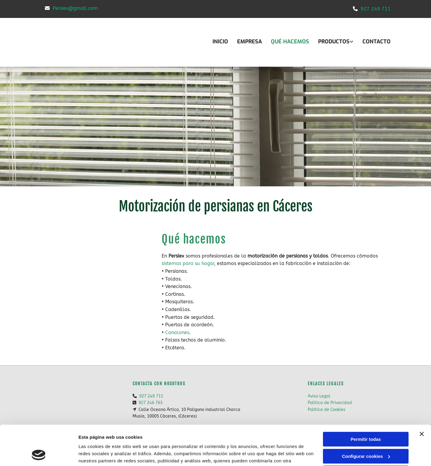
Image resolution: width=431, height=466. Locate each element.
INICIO (220, 41)
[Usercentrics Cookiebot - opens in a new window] (39, 454)
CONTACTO (376, 41)
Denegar (366, 435)
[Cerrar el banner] (422, 397)
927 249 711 (376, 9)
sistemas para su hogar (188, 263)
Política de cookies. (122, 437)
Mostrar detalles (95, 454)
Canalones (177, 332)
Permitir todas (366, 401)
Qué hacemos (290, 41)
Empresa (249, 41)
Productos (334, 41)
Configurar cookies (366, 418)
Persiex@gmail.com (75, 8)
